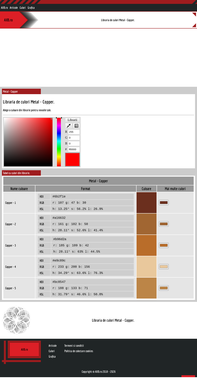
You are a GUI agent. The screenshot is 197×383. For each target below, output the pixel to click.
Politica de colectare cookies (78, 357)
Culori (23, 7)
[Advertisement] (98, 57)
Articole (14, 7)
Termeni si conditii (74, 351)
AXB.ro (4, 7)
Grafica (31, 7)
